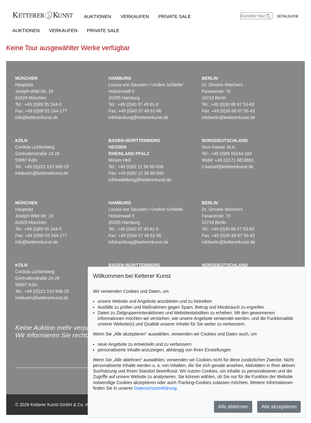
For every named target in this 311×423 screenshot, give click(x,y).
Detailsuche (288, 16)
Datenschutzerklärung (155, 388)
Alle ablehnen (233, 406)
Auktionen (97, 16)
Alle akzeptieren (279, 406)
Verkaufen (135, 16)
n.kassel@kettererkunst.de (227, 166)
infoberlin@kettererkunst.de (228, 117)
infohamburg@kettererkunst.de (138, 117)
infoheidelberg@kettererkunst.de (140, 179)
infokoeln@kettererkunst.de (41, 173)
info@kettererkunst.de (36, 117)
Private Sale (174, 16)
